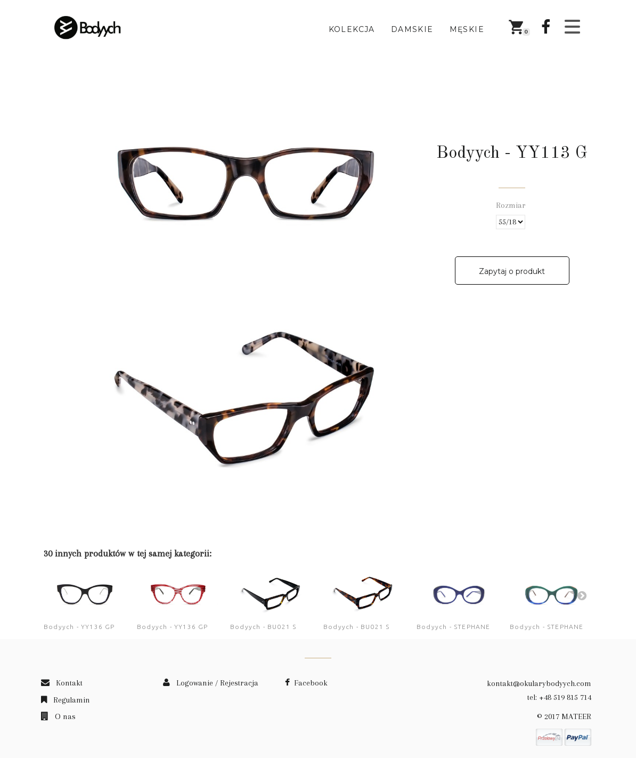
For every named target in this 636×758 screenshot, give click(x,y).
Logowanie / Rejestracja (210, 683)
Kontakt (62, 683)
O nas (58, 716)
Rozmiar (512, 205)
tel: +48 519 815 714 (559, 697)
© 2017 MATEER (564, 716)
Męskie (467, 29)
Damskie (412, 29)
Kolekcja (352, 29)
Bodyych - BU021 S (263, 626)
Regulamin (65, 700)
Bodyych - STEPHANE (454, 626)
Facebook (306, 683)
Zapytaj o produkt (512, 271)
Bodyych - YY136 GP (79, 626)
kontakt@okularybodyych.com (539, 683)
